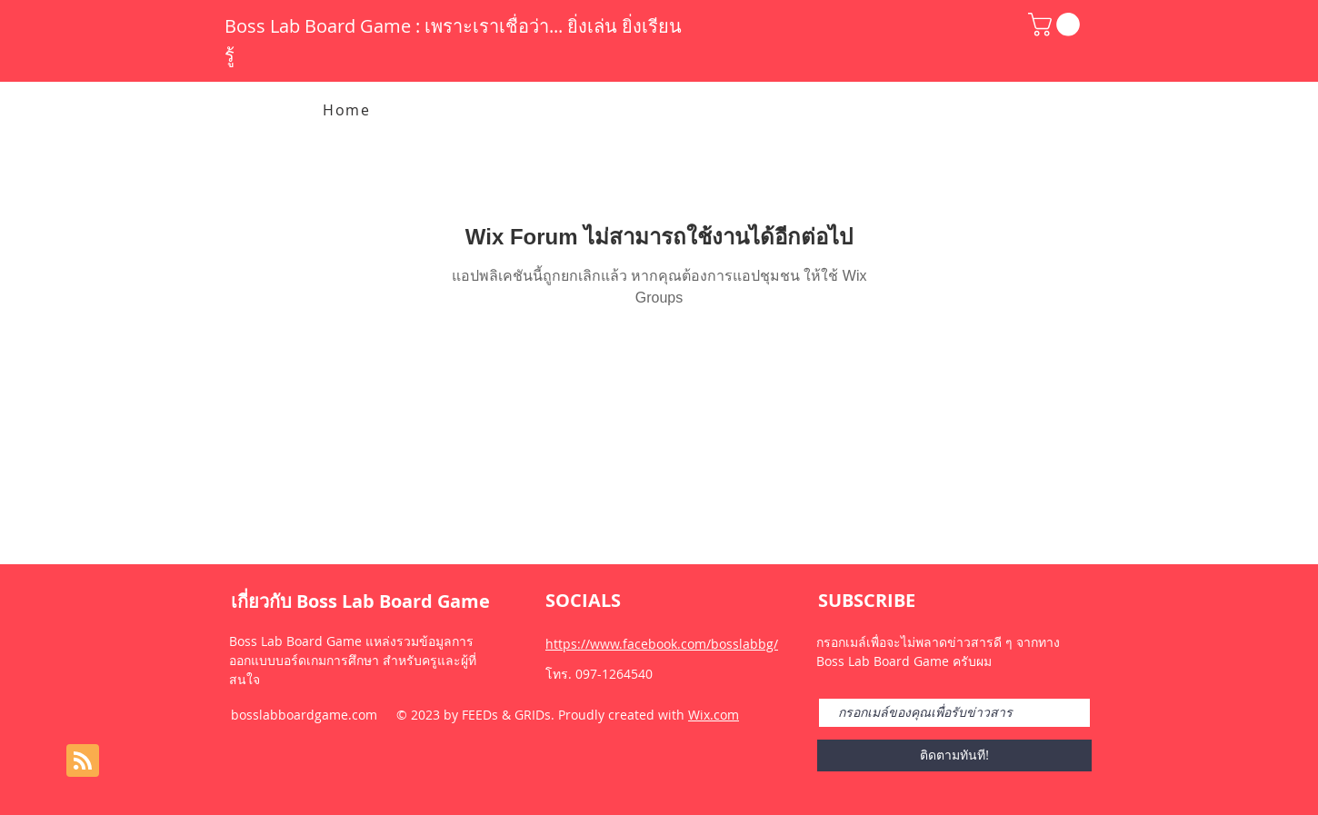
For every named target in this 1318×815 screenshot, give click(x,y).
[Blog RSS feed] (82, 761)
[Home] (348, 110)
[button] (1056, 24)
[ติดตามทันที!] (954, 755)
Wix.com (713, 714)
